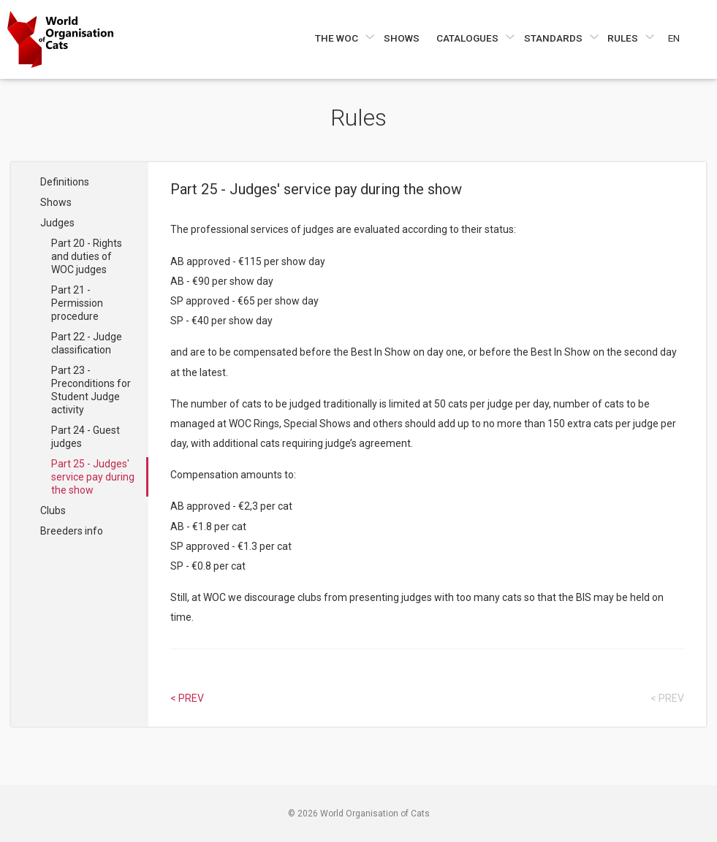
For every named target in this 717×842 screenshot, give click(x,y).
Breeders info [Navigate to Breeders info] (71, 531)
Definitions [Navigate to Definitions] (64, 182)
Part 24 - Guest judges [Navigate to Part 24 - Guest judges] (85, 436)
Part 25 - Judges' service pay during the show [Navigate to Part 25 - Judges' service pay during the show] (92, 477)
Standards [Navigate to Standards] (554, 38)
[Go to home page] (60, 39)
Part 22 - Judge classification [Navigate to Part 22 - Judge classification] (86, 343)
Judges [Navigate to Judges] (57, 223)
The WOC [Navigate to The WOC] (337, 38)
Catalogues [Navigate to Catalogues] (468, 38)
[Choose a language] (682, 38)
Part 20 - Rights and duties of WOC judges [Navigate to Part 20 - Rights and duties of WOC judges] (86, 256)
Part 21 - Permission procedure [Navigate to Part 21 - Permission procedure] (77, 303)
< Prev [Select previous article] (187, 698)
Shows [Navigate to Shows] (402, 38)
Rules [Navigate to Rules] (623, 38)
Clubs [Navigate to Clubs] (53, 510)
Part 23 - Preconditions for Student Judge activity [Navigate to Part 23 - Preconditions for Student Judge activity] (91, 390)
